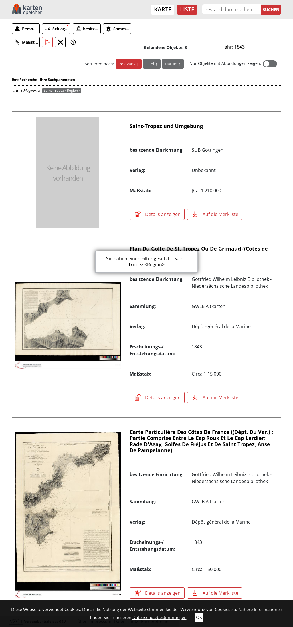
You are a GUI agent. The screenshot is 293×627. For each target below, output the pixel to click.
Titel (150, 64)
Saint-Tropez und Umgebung (166, 126)
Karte (162, 9)
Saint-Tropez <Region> (62, 90)
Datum (172, 64)
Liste (187, 9)
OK (199, 617)
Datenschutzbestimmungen (159, 617)
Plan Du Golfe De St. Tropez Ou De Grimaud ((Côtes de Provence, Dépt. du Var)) (199, 251)
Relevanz (127, 64)
